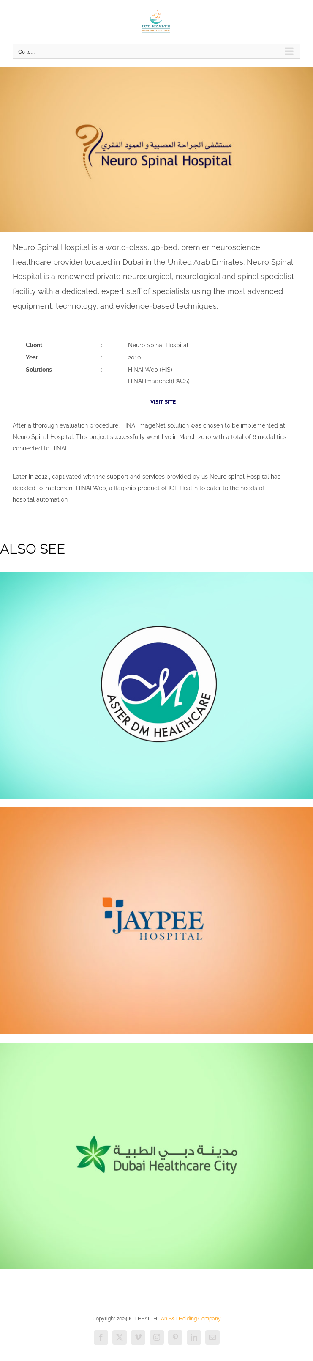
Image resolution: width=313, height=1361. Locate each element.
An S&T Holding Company (191, 1319)
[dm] (156, 574)
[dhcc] (156, 1045)
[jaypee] (156, 810)
